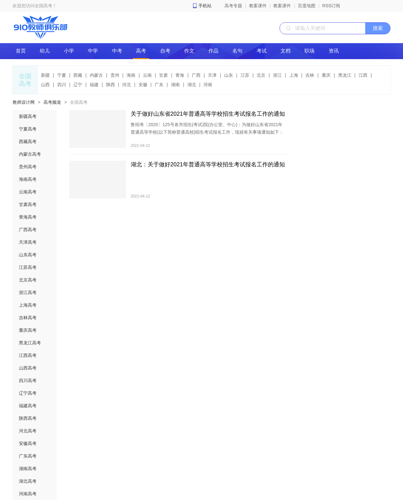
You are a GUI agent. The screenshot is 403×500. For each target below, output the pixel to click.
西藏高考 (28, 141)
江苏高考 (28, 267)
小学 (69, 50)
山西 (45, 84)
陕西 (110, 84)
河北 (126, 84)
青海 (179, 75)
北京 (261, 75)
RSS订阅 (331, 5)
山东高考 (28, 254)
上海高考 (28, 305)
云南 (147, 75)
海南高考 (28, 179)
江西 (363, 75)
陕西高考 (28, 418)
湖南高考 (28, 468)
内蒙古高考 (30, 154)
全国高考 (79, 102)
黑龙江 (344, 75)
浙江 (277, 75)
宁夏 (61, 75)
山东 (228, 75)
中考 (117, 50)
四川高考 (28, 380)
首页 (21, 50)
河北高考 (28, 430)
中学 (93, 50)
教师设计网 (24, 102)
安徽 (143, 84)
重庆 (326, 75)
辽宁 (77, 84)
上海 (293, 75)
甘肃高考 (28, 204)
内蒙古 (96, 75)
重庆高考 (28, 330)
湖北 (191, 84)
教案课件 (258, 5)
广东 (159, 84)
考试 (262, 50)
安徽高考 (28, 443)
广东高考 (28, 455)
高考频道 (52, 102)
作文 (189, 50)
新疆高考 (28, 116)
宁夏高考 (28, 128)
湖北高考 (28, 481)
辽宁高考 (28, 393)
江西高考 (28, 355)
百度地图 (306, 5)
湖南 (175, 84)
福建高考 (28, 405)
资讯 (334, 50)
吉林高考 (28, 317)
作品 (213, 50)
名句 (237, 50)
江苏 (245, 75)
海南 (131, 75)
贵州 (115, 75)
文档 (286, 50)
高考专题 (233, 5)
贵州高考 (28, 166)
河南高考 (28, 493)
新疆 (45, 75)
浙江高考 (28, 292)
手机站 (205, 5)
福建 (94, 84)
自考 (165, 50)
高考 (141, 50)
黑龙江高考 (30, 342)
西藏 (77, 75)
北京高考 (28, 279)
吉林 (309, 75)
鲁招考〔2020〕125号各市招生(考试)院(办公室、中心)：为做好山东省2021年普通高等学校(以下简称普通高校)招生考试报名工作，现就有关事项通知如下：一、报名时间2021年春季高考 (207, 132)
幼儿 (45, 50)
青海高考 (28, 216)
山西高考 (28, 367)
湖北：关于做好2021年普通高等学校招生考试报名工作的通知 (208, 164)
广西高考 (28, 229)
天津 (212, 75)
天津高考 (28, 242)
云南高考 (28, 191)
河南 (207, 84)
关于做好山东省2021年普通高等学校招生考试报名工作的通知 (208, 114)
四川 (61, 84)
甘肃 (163, 75)
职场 (309, 50)
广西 (196, 75)
